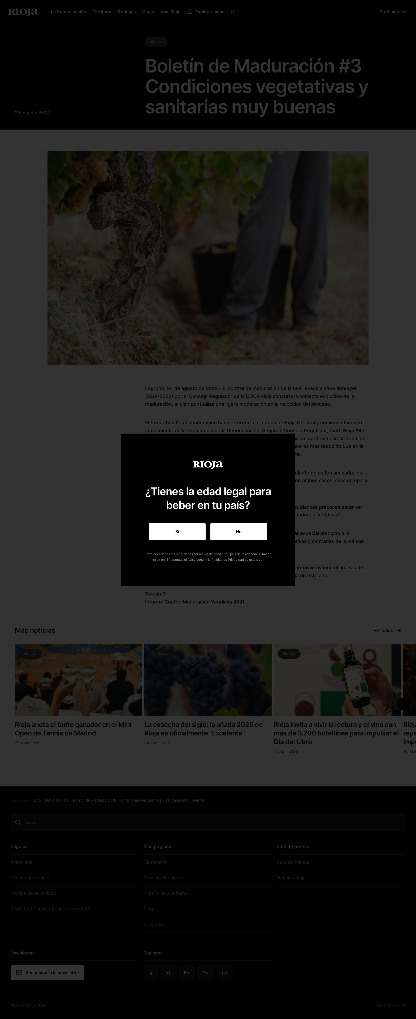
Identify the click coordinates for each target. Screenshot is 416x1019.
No (239, 531)
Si (177, 531)
